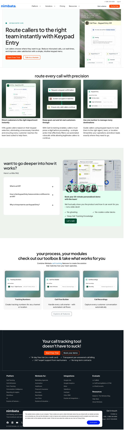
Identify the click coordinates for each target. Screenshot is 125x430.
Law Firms (38, 398)
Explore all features (61, 314)
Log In (119, 1)
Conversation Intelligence (14, 389)
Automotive (38, 383)
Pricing (62, 6)
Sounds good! (93, 422)
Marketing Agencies (41, 380)
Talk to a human (32, 57)
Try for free (114, 6)
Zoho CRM (67, 395)
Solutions (50, 6)
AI (7, 398)
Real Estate (38, 395)
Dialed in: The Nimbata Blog (101, 396)
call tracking (57, 263)
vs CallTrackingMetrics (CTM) (101, 383)
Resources (74, 6)
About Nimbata (97, 402)
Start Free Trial (13, 57)
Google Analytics (69, 383)
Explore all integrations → (72, 398)
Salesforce (67, 389)
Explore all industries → (42, 401)
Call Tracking (10, 380)
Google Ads (67, 380)
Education (38, 392)
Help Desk (95, 399)
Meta (65, 386)
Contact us (114, 414)
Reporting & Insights (12, 392)
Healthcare (38, 386)
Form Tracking (11, 386)
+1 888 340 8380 (109, 1)
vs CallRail (95, 380)
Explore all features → (13, 401)
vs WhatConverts (97, 386)
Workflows (9, 395)
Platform (36, 6)
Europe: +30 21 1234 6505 (109, 419)
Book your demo (71, 353)
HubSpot (66, 392)
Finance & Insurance (41, 389)
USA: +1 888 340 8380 (110, 416)
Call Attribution (11, 383)
